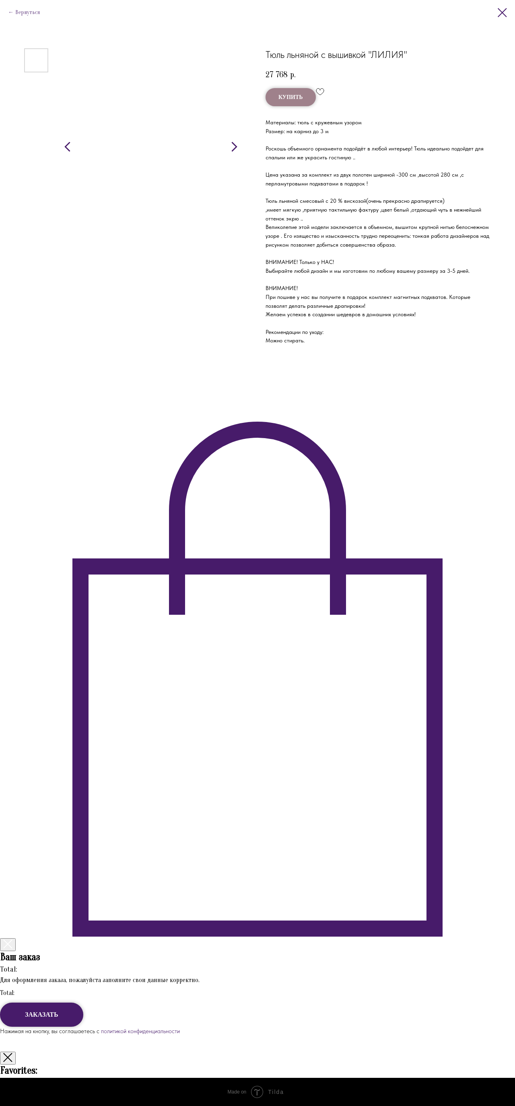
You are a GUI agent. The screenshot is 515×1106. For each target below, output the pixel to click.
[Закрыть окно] (8, 1058)
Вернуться (27, 12)
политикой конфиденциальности (139, 1031)
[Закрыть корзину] (8, 944)
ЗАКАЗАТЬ (41, 1014)
